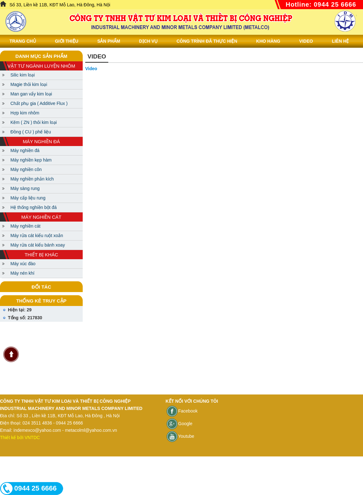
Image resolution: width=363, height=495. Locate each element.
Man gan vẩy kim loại (31, 93)
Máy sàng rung (25, 188)
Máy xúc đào (22, 263)
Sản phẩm (108, 41)
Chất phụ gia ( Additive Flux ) (39, 103)
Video (306, 41)
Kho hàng (268, 41)
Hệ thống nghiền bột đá (33, 207)
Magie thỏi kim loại (28, 84)
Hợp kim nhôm (24, 112)
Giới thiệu (66, 41)
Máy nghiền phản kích (32, 178)
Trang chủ (22, 41)
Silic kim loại (22, 74)
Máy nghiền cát (25, 226)
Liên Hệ (340, 41)
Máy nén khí (22, 273)
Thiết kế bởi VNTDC (20, 437)
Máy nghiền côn (26, 169)
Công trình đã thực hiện (206, 41)
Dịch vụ (148, 41)
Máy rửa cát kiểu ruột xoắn (36, 235)
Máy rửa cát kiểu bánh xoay (37, 245)
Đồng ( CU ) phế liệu (30, 131)
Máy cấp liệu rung (27, 197)
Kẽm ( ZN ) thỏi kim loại (33, 122)
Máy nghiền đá (24, 150)
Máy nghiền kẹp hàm (30, 159)
